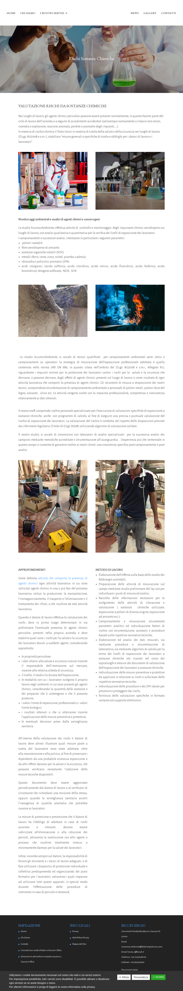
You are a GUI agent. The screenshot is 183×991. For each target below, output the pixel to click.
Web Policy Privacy (80, 937)
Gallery (149, 13)
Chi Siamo (27, 13)
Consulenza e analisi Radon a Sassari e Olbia (41, 950)
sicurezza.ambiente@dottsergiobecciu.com (141, 947)
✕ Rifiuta (124, 977)
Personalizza (141, 977)
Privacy (75, 931)
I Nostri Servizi (52, 13)
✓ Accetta (158, 976)
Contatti (168, 13)
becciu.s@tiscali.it (135, 952)
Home (11, 13)
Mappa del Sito (79, 944)
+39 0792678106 (138, 957)
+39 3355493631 (137, 962)
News (135, 13)
